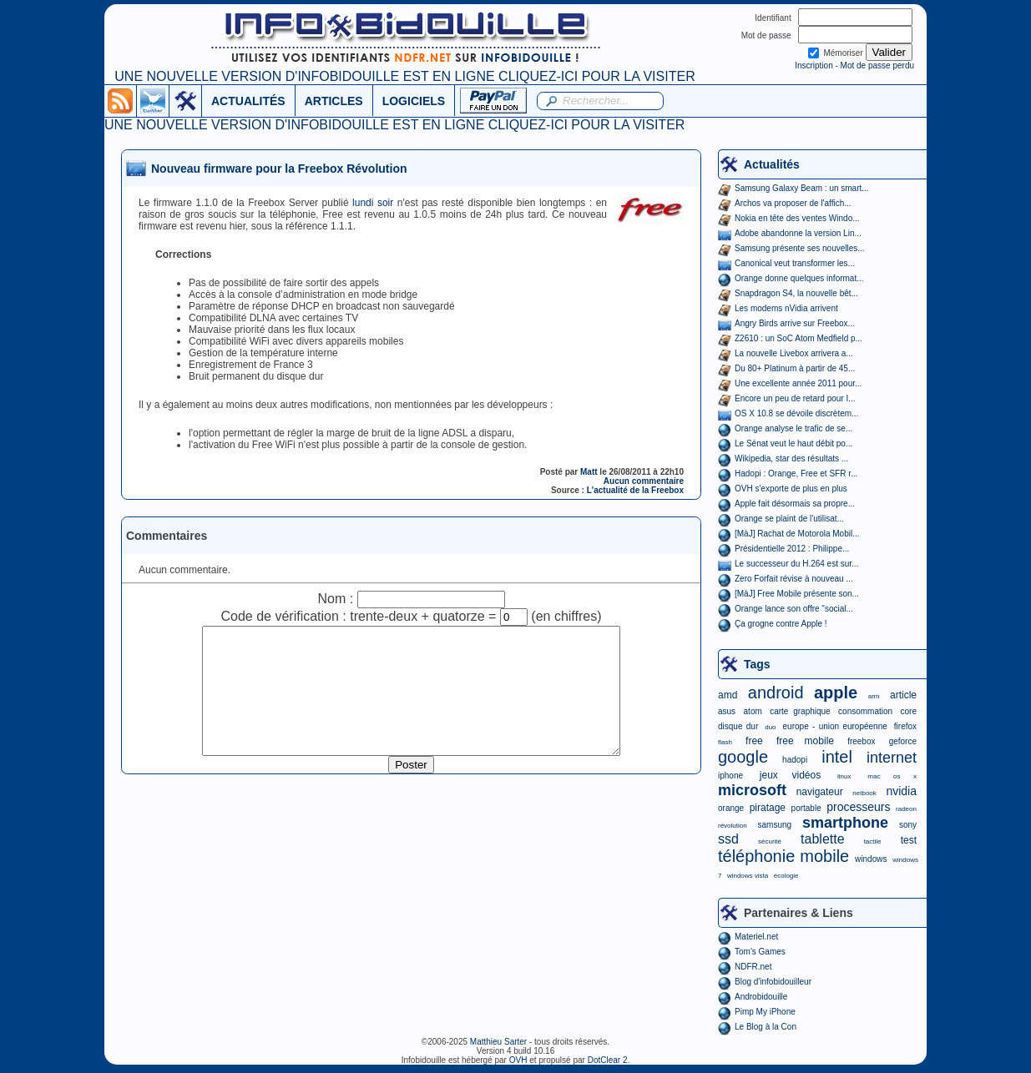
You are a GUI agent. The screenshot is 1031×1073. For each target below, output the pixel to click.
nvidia (901, 791)
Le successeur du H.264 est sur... (796, 563)
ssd (728, 839)
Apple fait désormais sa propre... (795, 503)
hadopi (794, 759)
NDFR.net (753, 966)
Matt (589, 471)
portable (806, 808)
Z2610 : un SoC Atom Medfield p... (798, 338)
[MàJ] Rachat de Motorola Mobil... (797, 533)
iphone (730, 775)
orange (731, 808)
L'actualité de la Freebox (635, 490)
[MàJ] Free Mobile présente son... (797, 593)
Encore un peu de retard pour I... (795, 398)
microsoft (752, 790)
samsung (775, 824)
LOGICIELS (413, 101)
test (909, 840)
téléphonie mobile (783, 856)
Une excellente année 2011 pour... (798, 383)
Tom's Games (760, 951)
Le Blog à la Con (765, 1026)
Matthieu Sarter (498, 1041)
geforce (903, 741)
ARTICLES (334, 101)
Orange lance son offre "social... (794, 608)
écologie (786, 875)
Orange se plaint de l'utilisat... (789, 518)
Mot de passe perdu (877, 65)
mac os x (892, 776)
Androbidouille (761, 996)
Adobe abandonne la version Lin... (798, 233)
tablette (822, 839)
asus (726, 711)
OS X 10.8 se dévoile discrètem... (796, 413)
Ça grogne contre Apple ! (781, 623)
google (743, 757)
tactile (873, 841)
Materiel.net (756, 936)
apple (835, 692)
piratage (768, 808)
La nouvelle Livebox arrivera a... (794, 353)
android (776, 692)
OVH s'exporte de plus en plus (791, 488)
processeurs (858, 807)
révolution (732, 825)
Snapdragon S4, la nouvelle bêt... (796, 293)
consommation (865, 711)
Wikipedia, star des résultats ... (791, 458)
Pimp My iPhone (765, 1011)
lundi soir (372, 203)
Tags (757, 664)
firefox (905, 726)
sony (908, 824)
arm (874, 696)
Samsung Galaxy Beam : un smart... (802, 188)
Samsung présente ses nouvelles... (800, 248)
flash (725, 742)
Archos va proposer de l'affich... (793, 203)
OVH (518, 1060)
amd (727, 695)
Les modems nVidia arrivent (786, 308)
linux (844, 776)
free (754, 741)
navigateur (819, 792)
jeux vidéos (790, 775)
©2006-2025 (446, 1041)
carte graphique (800, 711)
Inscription (814, 65)
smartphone (845, 822)
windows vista (747, 875)
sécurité (769, 841)
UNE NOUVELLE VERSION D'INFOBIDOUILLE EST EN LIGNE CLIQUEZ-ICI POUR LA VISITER (404, 76)
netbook (864, 793)
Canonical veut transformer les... (795, 263)
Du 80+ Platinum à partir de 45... (795, 368)
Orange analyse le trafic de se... (793, 428)
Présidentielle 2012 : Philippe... (792, 548)
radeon (906, 809)
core (909, 711)
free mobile (805, 741)
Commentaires (166, 535)
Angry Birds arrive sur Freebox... (795, 323)
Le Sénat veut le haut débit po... (793, 443)
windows (871, 859)
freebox (861, 741)
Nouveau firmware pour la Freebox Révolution (279, 168)
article (903, 695)
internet (892, 757)
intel (836, 757)
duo (770, 727)
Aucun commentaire (644, 481)
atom (753, 711)
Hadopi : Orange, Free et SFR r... (796, 473)
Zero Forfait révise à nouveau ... (794, 578)
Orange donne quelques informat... (799, 278)
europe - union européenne (835, 726)
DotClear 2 (608, 1060)
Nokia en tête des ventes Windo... (797, 218)
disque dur (738, 726)
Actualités (772, 164)
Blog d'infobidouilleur (773, 981)
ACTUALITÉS (248, 101)
